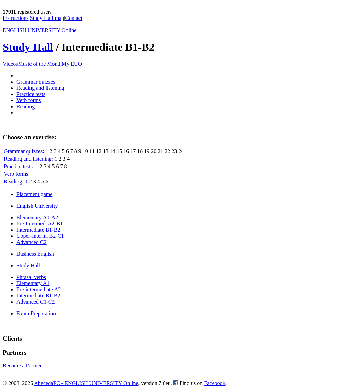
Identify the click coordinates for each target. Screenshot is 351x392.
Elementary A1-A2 (37, 217)
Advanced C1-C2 (35, 302)
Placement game (34, 194)
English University (37, 206)
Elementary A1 (32, 283)
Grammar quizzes (35, 82)
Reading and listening (40, 88)
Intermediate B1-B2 (38, 230)
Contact (73, 18)
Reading (25, 106)
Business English (35, 254)
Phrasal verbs (31, 277)
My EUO (72, 64)
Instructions (16, 18)
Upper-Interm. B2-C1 (40, 236)
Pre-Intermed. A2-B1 (39, 223)
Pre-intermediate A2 (38, 289)
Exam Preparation (36, 313)
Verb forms (28, 100)
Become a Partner (22, 365)
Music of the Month (40, 64)
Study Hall (28, 47)
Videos (10, 64)
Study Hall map (47, 18)
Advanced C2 (31, 242)
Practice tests (30, 94)
